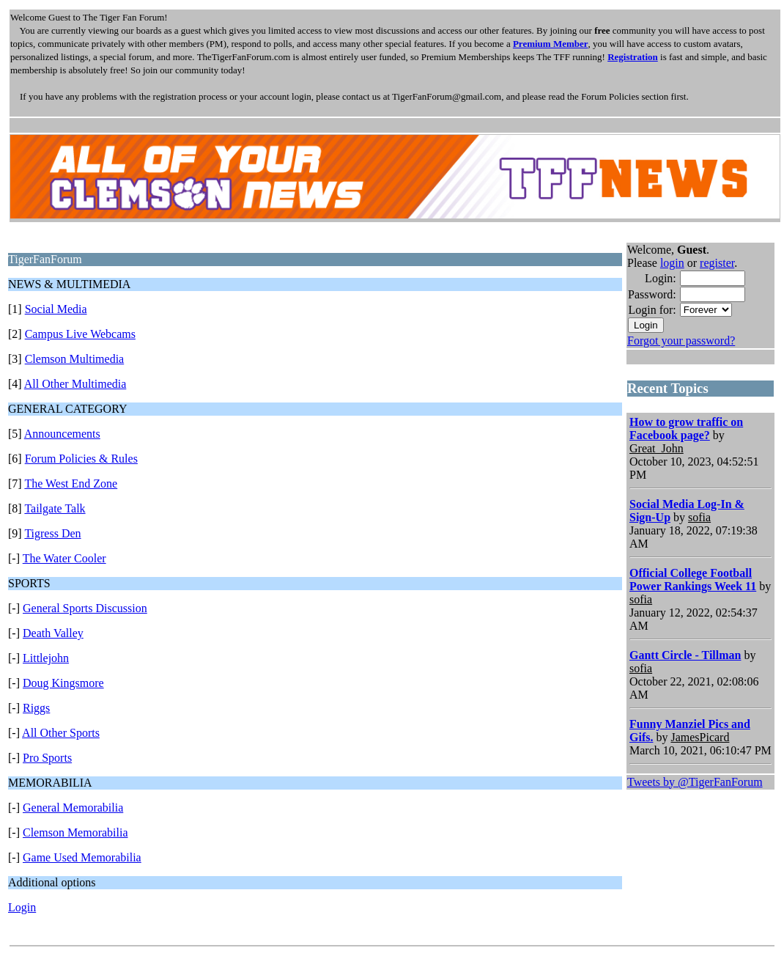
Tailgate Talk (54, 508)
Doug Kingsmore (63, 683)
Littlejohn (46, 658)
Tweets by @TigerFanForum (695, 782)
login (672, 263)
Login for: (652, 310)
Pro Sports (47, 757)
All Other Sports (61, 733)
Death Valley (53, 633)
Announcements (62, 433)
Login (22, 907)
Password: (652, 294)
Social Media (56, 309)
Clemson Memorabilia (75, 832)
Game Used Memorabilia (82, 857)
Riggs (36, 708)
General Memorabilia (73, 807)
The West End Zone (70, 483)
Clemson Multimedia (75, 359)
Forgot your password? (681, 340)
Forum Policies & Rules (81, 458)
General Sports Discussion (85, 608)
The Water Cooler (64, 558)
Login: (660, 278)
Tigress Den (52, 533)
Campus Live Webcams (80, 334)
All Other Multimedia (75, 384)
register (717, 263)
